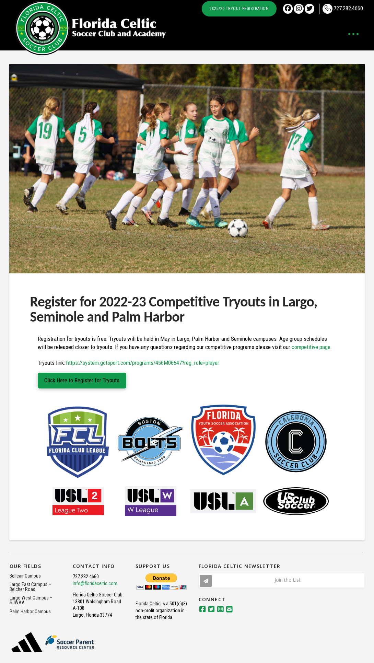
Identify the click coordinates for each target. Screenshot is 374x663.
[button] (353, 34)
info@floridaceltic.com (95, 583)
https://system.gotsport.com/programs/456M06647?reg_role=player (142, 362)
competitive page (311, 347)
